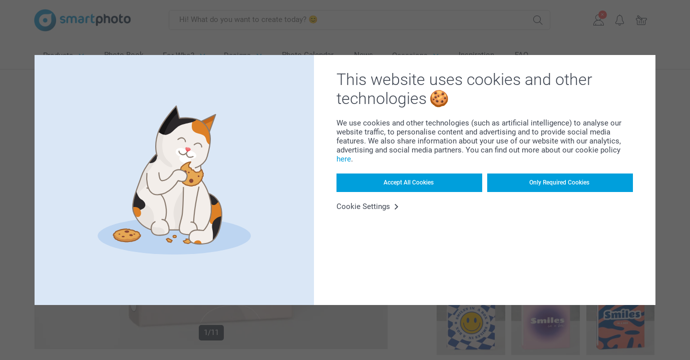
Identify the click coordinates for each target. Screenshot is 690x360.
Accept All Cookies (409, 182)
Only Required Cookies (559, 182)
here (343, 159)
